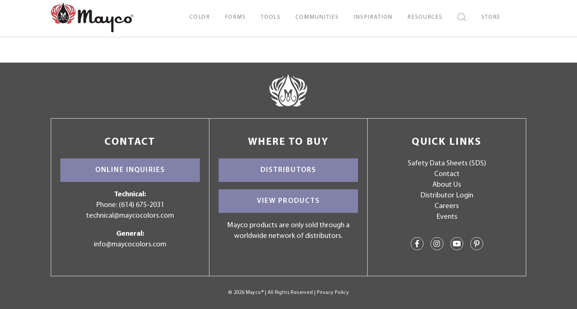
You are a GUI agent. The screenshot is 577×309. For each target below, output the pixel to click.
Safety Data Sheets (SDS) (447, 163)
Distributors (288, 170)
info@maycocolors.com (130, 244)
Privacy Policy (333, 292)
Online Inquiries (130, 170)
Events (446, 217)
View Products (288, 201)
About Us (446, 185)
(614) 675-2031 (141, 205)
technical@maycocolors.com (130, 216)
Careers (447, 206)
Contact (447, 174)
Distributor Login (446, 195)
